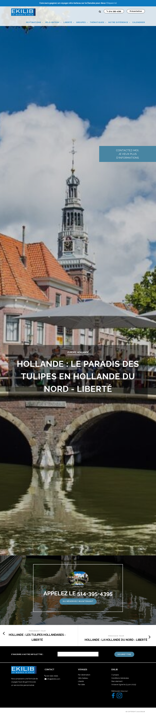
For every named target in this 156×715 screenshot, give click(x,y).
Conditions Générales (120, 678)
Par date (81, 684)
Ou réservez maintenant (78, 601)
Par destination (84, 675)
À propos (115, 675)
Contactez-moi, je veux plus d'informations (139, 154)
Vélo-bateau (83, 678)
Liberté (81, 681)
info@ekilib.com (53, 679)
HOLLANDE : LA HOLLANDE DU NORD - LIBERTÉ (116, 639)
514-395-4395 (52, 676)
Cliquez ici (111, 3)
